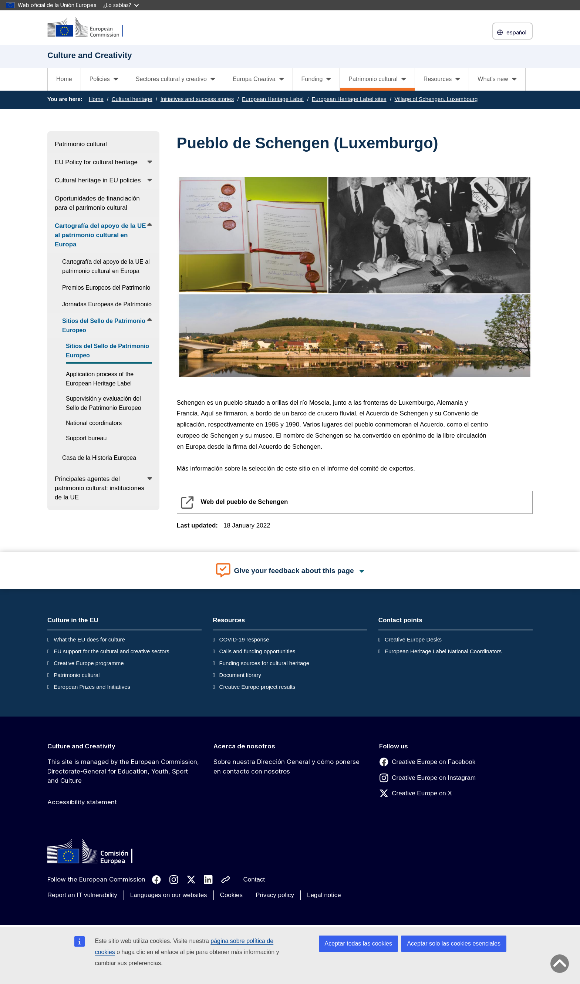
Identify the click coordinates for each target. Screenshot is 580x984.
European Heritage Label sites (349, 99)
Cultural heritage (132, 99)
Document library (240, 675)
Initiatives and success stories (197, 99)
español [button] (512, 32)
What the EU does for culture (89, 639)
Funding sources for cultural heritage (264, 663)
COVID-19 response (244, 639)
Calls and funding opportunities (257, 651)
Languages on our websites (168, 895)
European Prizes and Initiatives (92, 687)
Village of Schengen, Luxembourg (436, 99)
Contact (254, 879)
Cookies (231, 895)
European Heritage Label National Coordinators (443, 651)
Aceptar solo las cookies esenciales (453, 943)
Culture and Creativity (81, 746)
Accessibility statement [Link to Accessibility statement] (82, 802)
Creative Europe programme (89, 663)
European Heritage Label (273, 99)
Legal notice (324, 895)
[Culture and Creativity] (89, 27)
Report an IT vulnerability (82, 895)
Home (64, 79)
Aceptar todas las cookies (358, 943)
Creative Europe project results (257, 687)
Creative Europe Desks (413, 639)
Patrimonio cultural (77, 675)
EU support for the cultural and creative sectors (111, 651)
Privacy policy (275, 895)
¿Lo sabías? (121, 5)
